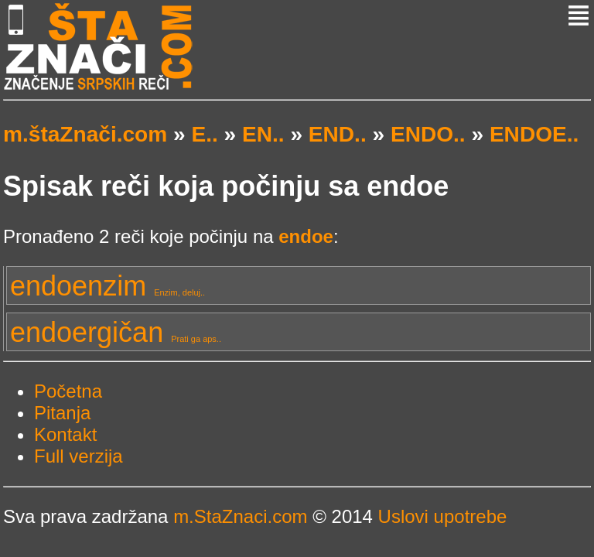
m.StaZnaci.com (240, 516)
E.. (204, 134)
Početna (68, 391)
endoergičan (115, 332)
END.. (338, 134)
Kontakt (65, 434)
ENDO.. (428, 134)
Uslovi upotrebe (442, 516)
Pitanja (62, 412)
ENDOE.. (534, 134)
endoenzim (107, 286)
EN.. (263, 134)
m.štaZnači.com (85, 134)
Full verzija (78, 456)
